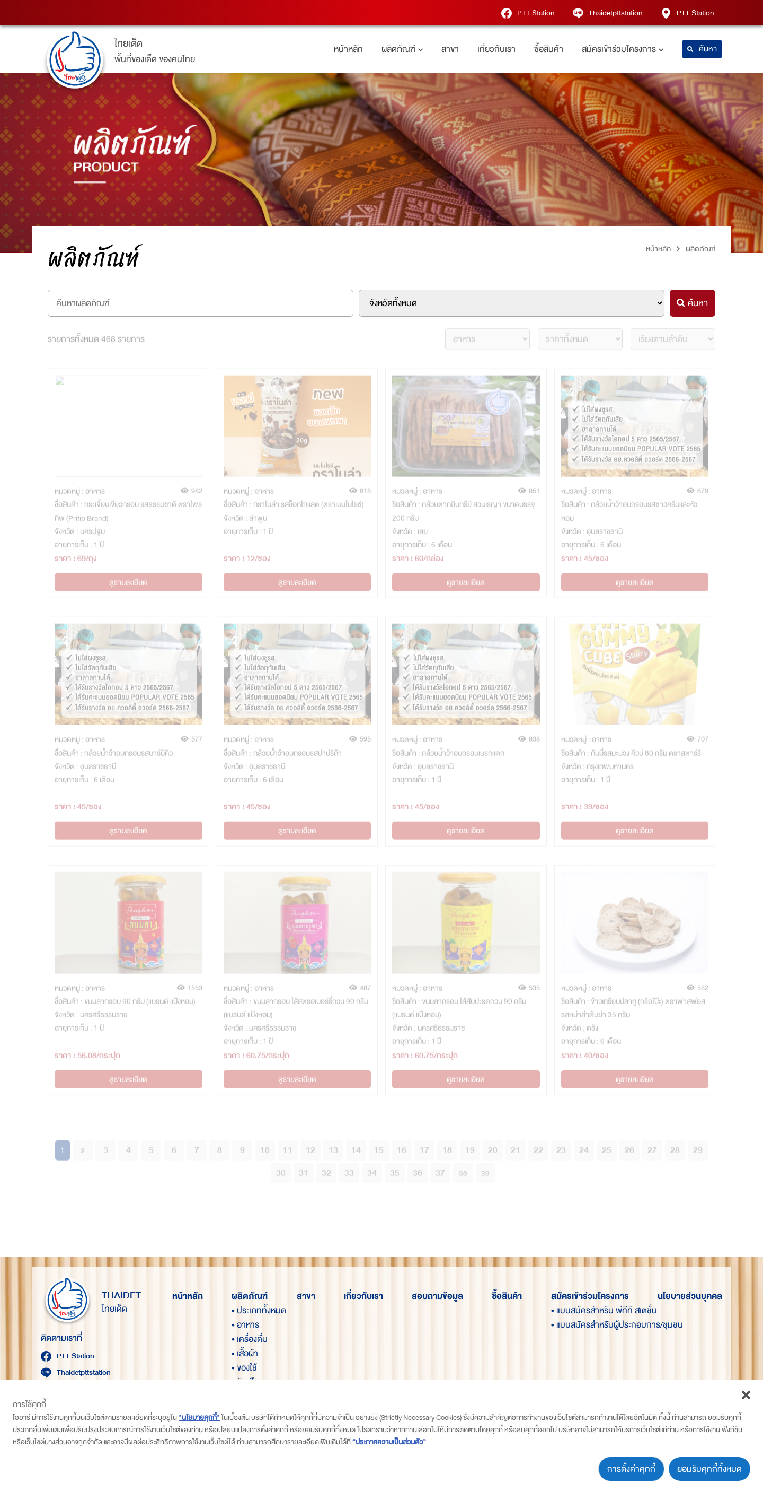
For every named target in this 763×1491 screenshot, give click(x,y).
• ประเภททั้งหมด (250, 1310)
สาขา (450, 49)
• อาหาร (245, 1325)
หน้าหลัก (348, 49)
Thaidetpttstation (608, 12)
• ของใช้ (244, 1368)
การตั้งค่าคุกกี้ (631, 1469)
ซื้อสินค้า (548, 49)
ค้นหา (702, 49)
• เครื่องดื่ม (250, 1339)
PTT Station (528, 12)
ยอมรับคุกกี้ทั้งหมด (709, 1469)
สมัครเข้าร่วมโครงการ (622, 49)
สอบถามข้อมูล (437, 1296)
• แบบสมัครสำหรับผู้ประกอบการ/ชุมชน (569, 1325)
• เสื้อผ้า (245, 1353)
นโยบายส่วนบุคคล (690, 1296)
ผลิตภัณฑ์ (402, 49)
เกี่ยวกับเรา (496, 49)
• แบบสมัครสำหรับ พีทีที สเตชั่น (569, 1310)
